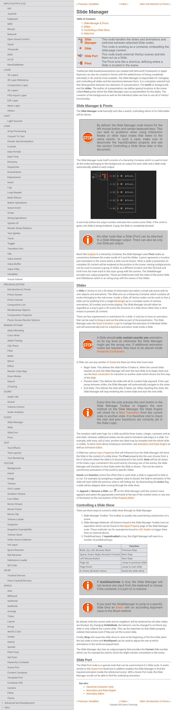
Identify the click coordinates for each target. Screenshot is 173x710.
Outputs (91, 254)
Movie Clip (13, 514)
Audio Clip (13, 396)
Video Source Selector (19, 539)
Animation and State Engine (152, 444)
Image (10, 478)
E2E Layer (12, 100)
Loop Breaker (14, 192)
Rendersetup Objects (18, 310)
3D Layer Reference (18, 80)
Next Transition (129, 412)
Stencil (11, 381)
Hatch (10, 473)
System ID (13, 223)
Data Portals (14, 151)
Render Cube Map (17, 371)
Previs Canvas (15, 299)
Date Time (13, 156)
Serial (10, 44)
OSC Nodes (145, 529)
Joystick (11, 13)
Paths (10, 693)
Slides (87, 26)
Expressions (14, 177)
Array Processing (16, 131)
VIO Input (12, 544)
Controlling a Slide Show (97, 30)
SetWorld (12, 606)
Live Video (13, 498)
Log (9, 187)
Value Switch (14, 258)
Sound (10, 402)
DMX (10, 54)
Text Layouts (14, 452)
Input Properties (106, 452)
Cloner (10, 698)
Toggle (11, 243)
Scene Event (14, 207)
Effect (10, 366)
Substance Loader (17, 560)
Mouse (11, 29)
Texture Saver (14, 534)
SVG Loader (13, 488)
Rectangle (119, 301)
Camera (11, 688)
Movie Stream (15, 504)
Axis (9, 590)
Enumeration (14, 172)
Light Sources (14, 121)
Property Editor (126, 498)
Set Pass (12, 657)
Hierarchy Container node (99, 686)
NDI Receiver (14, 555)
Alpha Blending (15, 330)
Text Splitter (14, 233)
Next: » (155, 4)
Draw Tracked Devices (19, 580)
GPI (9, 8)
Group (10, 626)
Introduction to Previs (19, 289)
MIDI (10, 24)
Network (12, 34)
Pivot (10, 437)
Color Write (13, 335)
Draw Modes (14, 376)
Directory (12, 161)
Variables (12, 274)
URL (9, 253)
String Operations (16, 218)
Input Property (131, 526)
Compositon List (16, 304)
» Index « (123, 4)
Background (14, 468)
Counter (11, 146)
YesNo (11, 636)
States (112, 362)
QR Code (12, 565)
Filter (10, 350)
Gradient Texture (16, 493)
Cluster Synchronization (20, 141)
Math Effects (14, 197)
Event (119, 607)
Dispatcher (13, 167)
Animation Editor (93, 447)
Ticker (10, 616)
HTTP (10, 59)
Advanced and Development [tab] (17, 703)
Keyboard (12, 19)
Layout (11, 621)
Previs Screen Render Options (23, 320)
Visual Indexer (15, 279)
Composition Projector (19, 315)
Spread (11, 647)
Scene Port (13, 667)
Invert (10, 182)
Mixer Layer (13, 105)
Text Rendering (15, 458)
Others (11, 110)
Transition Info (15, 248)
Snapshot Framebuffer (19, 529)
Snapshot (12, 524)
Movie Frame (14, 509)
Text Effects (14, 447)
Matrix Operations (17, 202)
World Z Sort (14, 631)
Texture (11, 483)
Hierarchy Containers (111, 351)
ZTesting (12, 386)
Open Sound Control (18, 39)
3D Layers (12, 75)
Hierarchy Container (18, 662)
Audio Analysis (15, 412)
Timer (10, 238)
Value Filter (13, 269)
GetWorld (12, 601)
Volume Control (15, 407)
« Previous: (87, 4)
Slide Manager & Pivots (96, 23)
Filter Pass (13, 652)
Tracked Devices (16, 575)
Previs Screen (14, 294)
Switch (11, 642)
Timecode (12, 49)
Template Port (15, 677)
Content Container (17, 672)
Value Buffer (14, 264)
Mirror (10, 361)
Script (10, 212)
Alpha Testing (14, 340)
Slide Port (12, 432)
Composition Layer (17, 85)
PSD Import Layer (16, 95)
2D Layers (12, 90)
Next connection (101, 374)
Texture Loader (15, 519)
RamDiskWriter (15, 64)
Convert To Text (16, 136)
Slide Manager (15, 422)
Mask (10, 356)
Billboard (12, 596)
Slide (10, 427)
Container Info (15, 682)
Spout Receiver (15, 550)
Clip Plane (12, 345)
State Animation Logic (108, 323)
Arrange (11, 611)
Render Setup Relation (19, 228)
